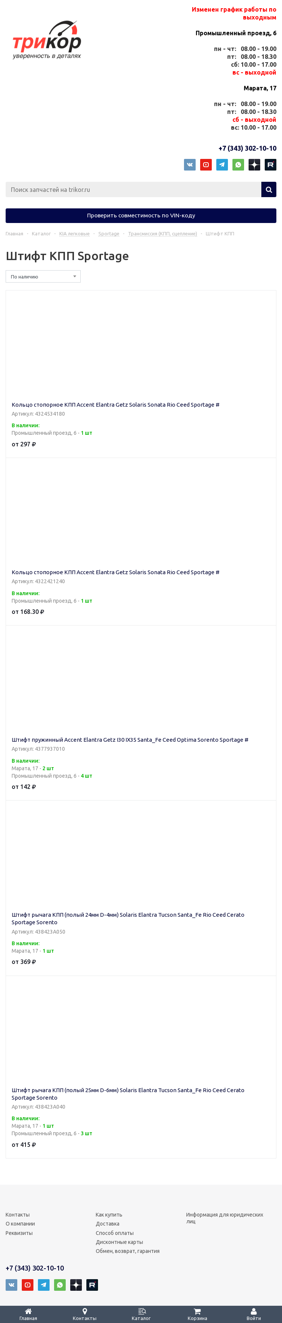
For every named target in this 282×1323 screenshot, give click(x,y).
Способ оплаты (115, 1233)
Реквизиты (19, 1233)
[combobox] (43, 276)
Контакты (18, 1215)
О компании (20, 1224)
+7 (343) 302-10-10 (247, 148)
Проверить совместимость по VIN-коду (141, 215)
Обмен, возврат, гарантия (128, 1251)
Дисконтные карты (119, 1242)
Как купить (109, 1215)
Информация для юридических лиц (224, 1218)
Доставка (107, 1224)
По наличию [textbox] (24, 276)
